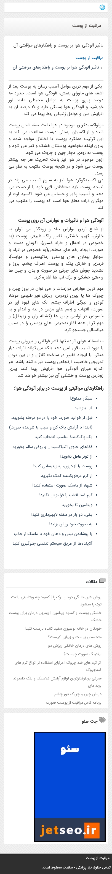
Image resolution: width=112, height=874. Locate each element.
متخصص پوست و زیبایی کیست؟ (75, 637)
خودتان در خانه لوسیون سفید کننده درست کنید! (63, 629)
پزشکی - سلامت (74, 867)
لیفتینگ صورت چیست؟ (82, 654)
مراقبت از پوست (97, 858)
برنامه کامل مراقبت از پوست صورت (74, 703)
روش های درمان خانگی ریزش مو (75, 646)
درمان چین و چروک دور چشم (78, 694)
